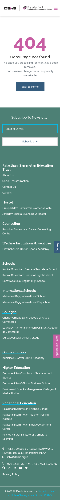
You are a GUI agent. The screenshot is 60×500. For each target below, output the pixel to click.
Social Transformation (15, 181)
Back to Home (30, 86)
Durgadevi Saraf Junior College (20, 337)
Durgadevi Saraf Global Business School (26, 383)
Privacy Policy (10, 474)
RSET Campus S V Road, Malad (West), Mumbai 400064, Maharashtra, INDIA (27, 450)
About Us (8, 175)
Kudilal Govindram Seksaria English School (27, 275)
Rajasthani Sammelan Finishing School (25, 408)
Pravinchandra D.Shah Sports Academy (25, 249)
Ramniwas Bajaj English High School (23, 280)
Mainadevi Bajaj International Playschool (26, 302)
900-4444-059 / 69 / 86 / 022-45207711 (29, 463)
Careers (7, 192)
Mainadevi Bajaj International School (24, 296)
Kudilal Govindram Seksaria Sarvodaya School (29, 269)
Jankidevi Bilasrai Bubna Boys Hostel (24, 213)
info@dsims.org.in (15, 457)
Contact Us (9, 186)
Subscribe (30, 141)
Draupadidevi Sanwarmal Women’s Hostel (27, 208)
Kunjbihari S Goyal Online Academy (23, 357)
